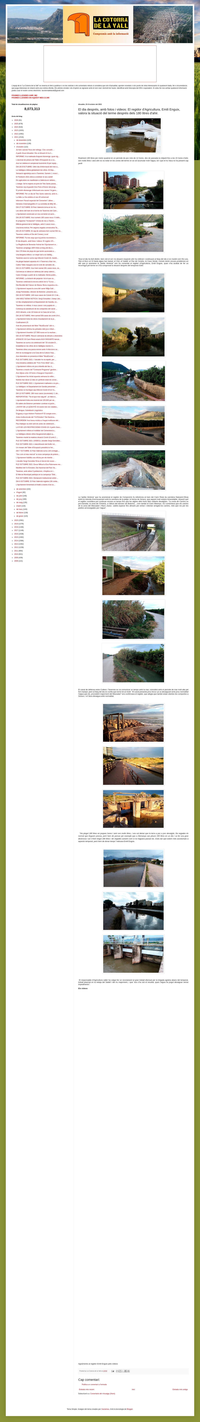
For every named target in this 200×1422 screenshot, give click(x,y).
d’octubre (20, 147)
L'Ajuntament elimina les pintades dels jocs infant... (35, 329)
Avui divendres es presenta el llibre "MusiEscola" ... (35, 356)
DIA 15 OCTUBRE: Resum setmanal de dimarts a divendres (39, 336)
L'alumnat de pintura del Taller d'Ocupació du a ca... (36, 160)
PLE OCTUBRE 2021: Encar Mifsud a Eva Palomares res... (39, 464)
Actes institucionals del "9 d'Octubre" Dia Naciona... (36, 417)
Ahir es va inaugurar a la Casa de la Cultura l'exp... (35, 353)
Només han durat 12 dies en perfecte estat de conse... (37, 380)
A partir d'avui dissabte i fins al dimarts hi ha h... (34, 153)
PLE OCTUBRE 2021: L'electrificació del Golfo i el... (36, 444)
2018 (16, 527)
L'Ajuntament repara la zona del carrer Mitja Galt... (35, 289)
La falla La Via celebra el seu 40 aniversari (32, 197)
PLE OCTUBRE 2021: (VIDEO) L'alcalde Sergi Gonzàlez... (38, 441)
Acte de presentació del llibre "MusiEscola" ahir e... (35, 326)
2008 (16, 561)
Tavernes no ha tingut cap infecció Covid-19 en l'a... (36, 390)
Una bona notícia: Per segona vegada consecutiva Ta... (37, 228)
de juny (19, 499)
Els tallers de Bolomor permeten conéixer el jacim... (36, 404)
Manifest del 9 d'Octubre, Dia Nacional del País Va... (36, 468)
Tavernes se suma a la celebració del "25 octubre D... (36, 343)
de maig (19, 502)
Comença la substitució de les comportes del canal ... (36, 309)
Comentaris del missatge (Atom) (102, 1394)
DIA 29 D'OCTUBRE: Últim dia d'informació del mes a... (37, 167)
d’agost (19, 492)
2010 (16, 554)
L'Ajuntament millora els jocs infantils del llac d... (34, 366)
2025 (16, 124)
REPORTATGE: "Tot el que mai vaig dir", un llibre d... (36, 397)
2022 (16, 134)
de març (19, 509)
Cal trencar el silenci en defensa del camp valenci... (36, 272)
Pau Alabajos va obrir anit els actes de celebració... (35, 424)
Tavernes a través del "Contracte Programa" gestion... (36, 370)
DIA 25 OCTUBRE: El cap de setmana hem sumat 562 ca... (39, 231)
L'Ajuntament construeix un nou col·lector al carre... (35, 214)
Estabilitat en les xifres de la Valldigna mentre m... (35, 346)
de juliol (19, 496)
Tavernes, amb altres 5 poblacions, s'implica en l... (35, 471)
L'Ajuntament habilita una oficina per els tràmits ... (35, 458)
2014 (16, 541)
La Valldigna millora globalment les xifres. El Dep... (35, 170)
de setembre (21, 489)
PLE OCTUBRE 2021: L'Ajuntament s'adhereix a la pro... (38, 383)
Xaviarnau (105, 1409)
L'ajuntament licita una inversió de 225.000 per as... (36, 400)
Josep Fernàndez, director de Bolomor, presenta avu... (37, 292)
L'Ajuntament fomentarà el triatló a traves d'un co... (35, 485)
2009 (16, 558)
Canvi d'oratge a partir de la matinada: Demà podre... (36, 275)
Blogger (130, 1409)
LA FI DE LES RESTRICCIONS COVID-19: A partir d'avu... (38, 427)
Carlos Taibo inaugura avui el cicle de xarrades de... (36, 265)
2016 (16, 534)
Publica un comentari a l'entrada (94, 1385)
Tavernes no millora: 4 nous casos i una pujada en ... (36, 305)
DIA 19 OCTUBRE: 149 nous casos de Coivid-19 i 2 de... (38, 295)
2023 (16, 130)
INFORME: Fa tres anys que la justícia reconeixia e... (36, 238)
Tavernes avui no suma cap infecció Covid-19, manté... (37, 258)
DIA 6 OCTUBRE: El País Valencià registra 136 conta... (37, 481)
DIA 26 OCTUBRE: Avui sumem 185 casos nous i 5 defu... (38, 218)
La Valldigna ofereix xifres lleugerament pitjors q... (35, 434)
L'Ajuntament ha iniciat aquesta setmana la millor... (35, 376)
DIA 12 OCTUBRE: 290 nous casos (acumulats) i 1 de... (37, 393)
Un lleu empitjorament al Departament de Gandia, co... (37, 302)
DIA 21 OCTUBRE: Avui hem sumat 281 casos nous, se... (38, 268)
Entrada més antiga (180, 1389)
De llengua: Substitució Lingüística (29, 410)
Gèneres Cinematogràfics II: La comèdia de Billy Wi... (36, 204)
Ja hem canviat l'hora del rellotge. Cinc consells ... (35, 150)
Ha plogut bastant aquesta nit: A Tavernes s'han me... (36, 262)
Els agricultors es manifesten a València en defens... (36, 180)
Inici (133, 1389)
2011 (16, 551)
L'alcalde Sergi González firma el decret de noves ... (36, 461)
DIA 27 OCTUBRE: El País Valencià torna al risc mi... (36, 207)
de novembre (21, 143)
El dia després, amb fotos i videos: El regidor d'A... (35, 241)
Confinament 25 (22, 322)
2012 (16, 547)
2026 (16, 120)
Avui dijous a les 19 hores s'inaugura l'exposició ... (35, 373)
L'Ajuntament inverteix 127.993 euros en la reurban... (36, 333)
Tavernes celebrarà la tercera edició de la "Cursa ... (35, 282)
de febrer (20, 513)
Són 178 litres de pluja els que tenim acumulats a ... (36, 251)
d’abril (18, 506)
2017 (16, 530)
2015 (16, 537)
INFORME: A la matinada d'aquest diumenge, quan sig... (37, 156)
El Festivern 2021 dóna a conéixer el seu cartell (34, 177)
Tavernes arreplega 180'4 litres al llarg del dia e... (35, 248)
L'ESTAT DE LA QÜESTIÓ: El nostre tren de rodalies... (37, 407)
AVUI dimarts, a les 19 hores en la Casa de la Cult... (36, 312)
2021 (16, 137)
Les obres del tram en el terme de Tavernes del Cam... (37, 211)
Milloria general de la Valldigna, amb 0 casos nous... (36, 224)
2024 (16, 127)
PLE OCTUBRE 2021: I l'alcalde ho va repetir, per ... (36, 360)
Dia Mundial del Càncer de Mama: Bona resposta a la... (37, 285)
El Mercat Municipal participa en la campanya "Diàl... (36, 475)
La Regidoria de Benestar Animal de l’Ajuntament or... (36, 245)
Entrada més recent (86, 1389)
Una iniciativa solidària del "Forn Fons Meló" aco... (35, 363)
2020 (16, 520)
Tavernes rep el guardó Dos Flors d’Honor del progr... (36, 187)
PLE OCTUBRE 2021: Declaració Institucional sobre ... (37, 478)
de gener (20, 516)
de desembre (21, 140)
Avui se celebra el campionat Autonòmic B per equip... (37, 163)
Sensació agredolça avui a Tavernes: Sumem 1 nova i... (37, 173)
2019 (16, 524)
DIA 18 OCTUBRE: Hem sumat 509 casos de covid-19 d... (38, 316)
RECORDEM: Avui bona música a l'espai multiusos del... (38, 420)
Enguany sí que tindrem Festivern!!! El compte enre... (36, 414)
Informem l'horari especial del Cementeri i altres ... (35, 201)
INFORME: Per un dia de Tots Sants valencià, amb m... (37, 194)
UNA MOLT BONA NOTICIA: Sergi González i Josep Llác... (38, 299)
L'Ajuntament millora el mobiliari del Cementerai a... (36, 431)
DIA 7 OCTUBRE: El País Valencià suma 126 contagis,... (38, 451)
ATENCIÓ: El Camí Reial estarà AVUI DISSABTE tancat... (38, 339)
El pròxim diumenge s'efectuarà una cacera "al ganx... (37, 190)
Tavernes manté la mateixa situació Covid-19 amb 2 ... (37, 437)
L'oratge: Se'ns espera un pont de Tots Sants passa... (36, 184)
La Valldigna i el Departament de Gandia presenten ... (36, 387)
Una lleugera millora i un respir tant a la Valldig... (34, 255)
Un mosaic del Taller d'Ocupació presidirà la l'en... (35, 448)
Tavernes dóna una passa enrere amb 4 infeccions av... (37, 349)
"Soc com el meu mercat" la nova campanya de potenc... (38, 454)
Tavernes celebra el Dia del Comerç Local (32, 234)
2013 (16, 544)
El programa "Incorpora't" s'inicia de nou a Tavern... (35, 221)
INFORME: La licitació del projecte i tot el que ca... (35, 278)
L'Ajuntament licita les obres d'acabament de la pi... (36, 319)
